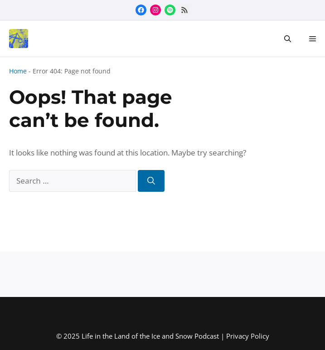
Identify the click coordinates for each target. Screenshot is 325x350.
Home (18, 71)
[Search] (151, 181)
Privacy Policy (247, 335)
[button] (287, 38)
